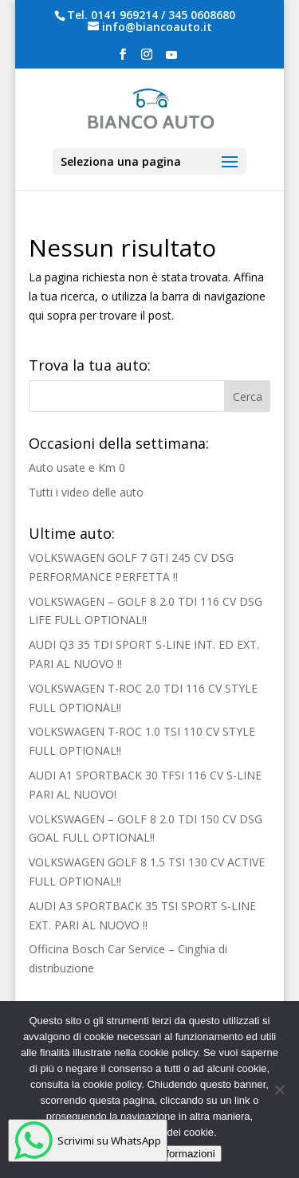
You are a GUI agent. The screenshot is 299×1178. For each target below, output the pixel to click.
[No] (279, 1090)
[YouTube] (171, 59)
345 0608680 (201, 14)
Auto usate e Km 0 (77, 467)
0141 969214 (124, 14)
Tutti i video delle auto (86, 492)
